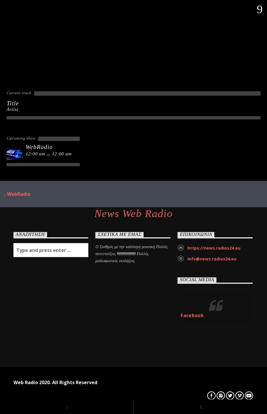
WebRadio (17, 194)
